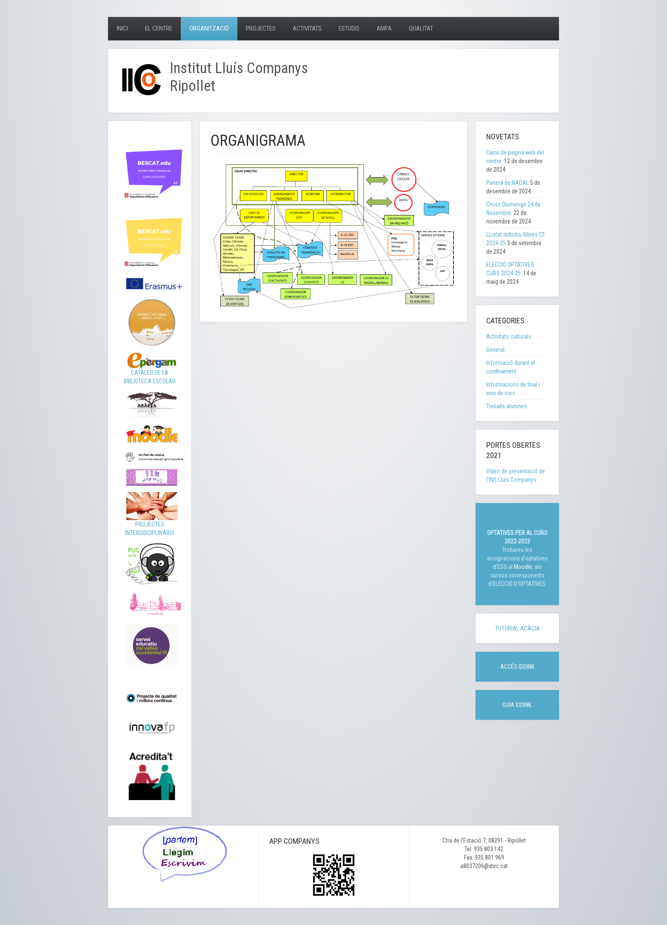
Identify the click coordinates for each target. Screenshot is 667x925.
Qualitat (421, 28)
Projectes (261, 28)
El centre (158, 28)
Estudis (349, 28)
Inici (122, 28)
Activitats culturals (508, 336)
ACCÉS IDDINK (517, 666)
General (495, 349)
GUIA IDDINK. (517, 705)
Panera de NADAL (507, 182)
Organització (209, 28)
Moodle (523, 566)
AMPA (384, 28)
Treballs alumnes (506, 406)
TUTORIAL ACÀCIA (517, 628)
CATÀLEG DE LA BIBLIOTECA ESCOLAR (150, 370)
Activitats (307, 28)
